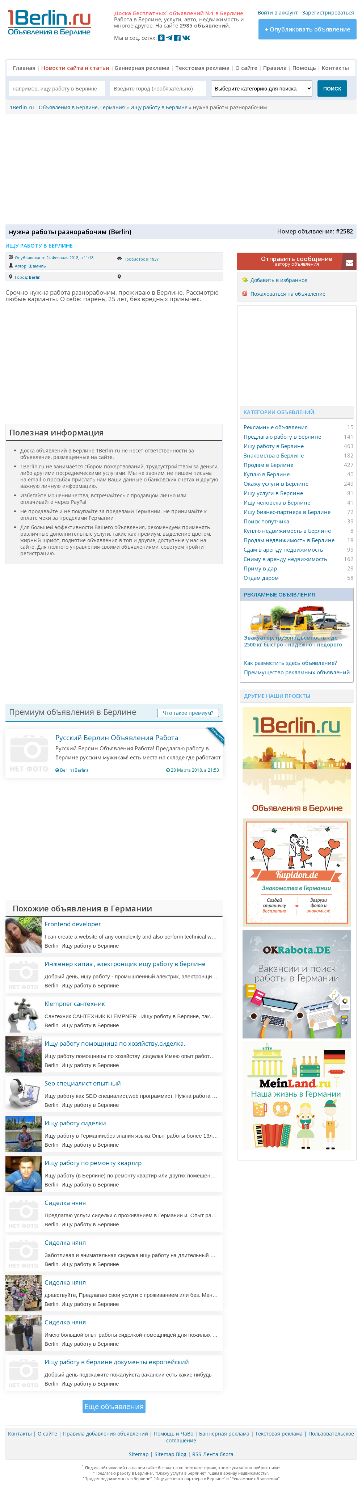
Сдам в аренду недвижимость (283, 549)
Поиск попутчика (266, 521)
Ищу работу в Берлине (274, 446)
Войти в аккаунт (278, 12)
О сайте (246, 67)
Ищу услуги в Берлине (273, 493)
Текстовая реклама (202, 67)
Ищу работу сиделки (75, 1123)
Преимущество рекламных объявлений (297, 672)
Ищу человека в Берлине (277, 502)
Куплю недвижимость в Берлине (287, 530)
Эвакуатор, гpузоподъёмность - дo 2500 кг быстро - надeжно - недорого (293, 641)
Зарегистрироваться (328, 12)
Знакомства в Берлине (274, 455)
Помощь (304, 67)
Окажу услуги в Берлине (276, 483)
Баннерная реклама (142, 67)
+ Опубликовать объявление (307, 29)
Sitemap (139, 1454)
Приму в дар (260, 568)
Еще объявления (114, 1406)
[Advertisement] (179, 168)
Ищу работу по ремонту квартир (93, 1163)
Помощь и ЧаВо (173, 1433)
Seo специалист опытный (83, 1083)
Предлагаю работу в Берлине (282, 436)
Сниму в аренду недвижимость (285, 558)
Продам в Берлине (268, 464)
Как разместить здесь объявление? (290, 662)
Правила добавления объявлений (105, 1433)
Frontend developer (73, 924)
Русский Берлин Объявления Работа (116, 737)
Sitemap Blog (170, 1454)
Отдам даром (261, 577)
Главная (24, 67)
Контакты (335, 67)
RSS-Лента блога (212, 1454)
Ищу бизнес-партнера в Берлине (287, 511)
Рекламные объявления (276, 427)
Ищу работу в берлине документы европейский (117, 1362)
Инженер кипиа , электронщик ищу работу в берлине (125, 964)
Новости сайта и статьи (75, 67)
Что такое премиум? (188, 712)
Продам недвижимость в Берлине (289, 540)
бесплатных (150, 13)
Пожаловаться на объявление (288, 293)
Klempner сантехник (75, 1003)
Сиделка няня (65, 1202)
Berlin (35, 277)
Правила (275, 67)
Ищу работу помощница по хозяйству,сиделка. (115, 1043)
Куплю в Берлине (267, 474)
